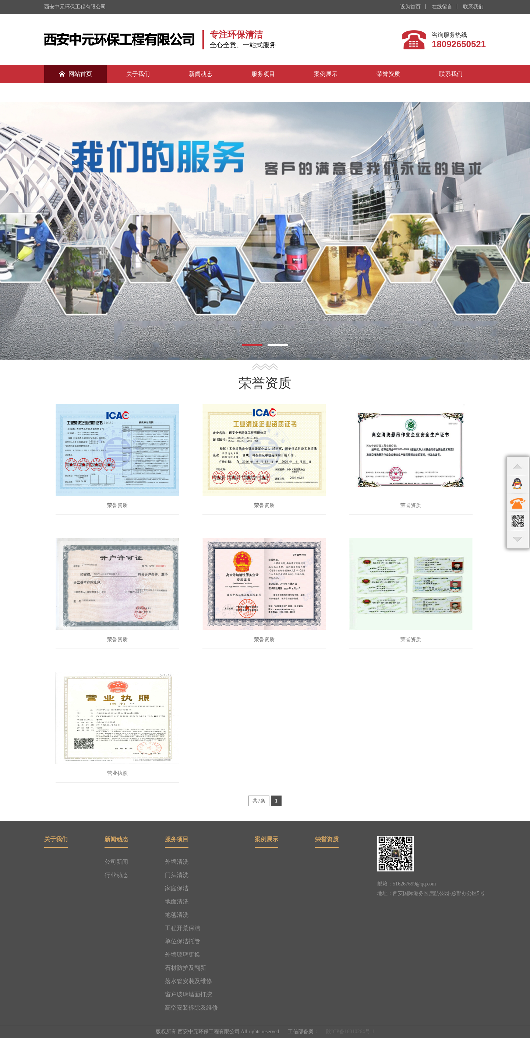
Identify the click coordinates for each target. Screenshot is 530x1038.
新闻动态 (200, 74)
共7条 (258, 801)
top (517, 466)
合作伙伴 (75, 92)
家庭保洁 (176, 888)
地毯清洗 (176, 915)
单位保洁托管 (182, 941)
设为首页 (410, 7)
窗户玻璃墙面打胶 (188, 994)
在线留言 (441, 7)
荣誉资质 (388, 74)
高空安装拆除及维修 (191, 1007)
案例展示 (326, 74)
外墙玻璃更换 (182, 954)
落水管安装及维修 (188, 981)
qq (517, 484)
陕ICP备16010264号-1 (350, 1031)
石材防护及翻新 (185, 968)
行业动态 (116, 875)
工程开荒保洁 (182, 928)
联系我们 (473, 7)
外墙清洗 (176, 862)
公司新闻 (116, 862)
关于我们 (138, 74)
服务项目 (263, 74)
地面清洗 (176, 901)
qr (517, 521)
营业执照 (117, 773)
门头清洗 (176, 875)
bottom (517, 539)
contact (517, 502)
